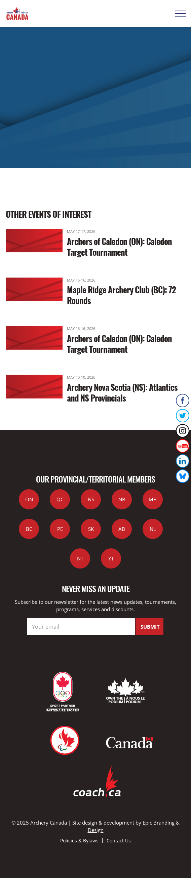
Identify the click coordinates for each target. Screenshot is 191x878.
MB (153, 499)
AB (121, 529)
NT (80, 558)
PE (60, 529)
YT (111, 558)
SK (91, 529)
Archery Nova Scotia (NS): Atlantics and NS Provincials (122, 392)
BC (29, 529)
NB (121, 499)
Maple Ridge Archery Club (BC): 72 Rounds (121, 294)
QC (60, 499)
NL (153, 529)
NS (91, 499)
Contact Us (119, 840)
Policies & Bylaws (79, 840)
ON (29, 499)
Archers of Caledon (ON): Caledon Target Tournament (119, 246)
